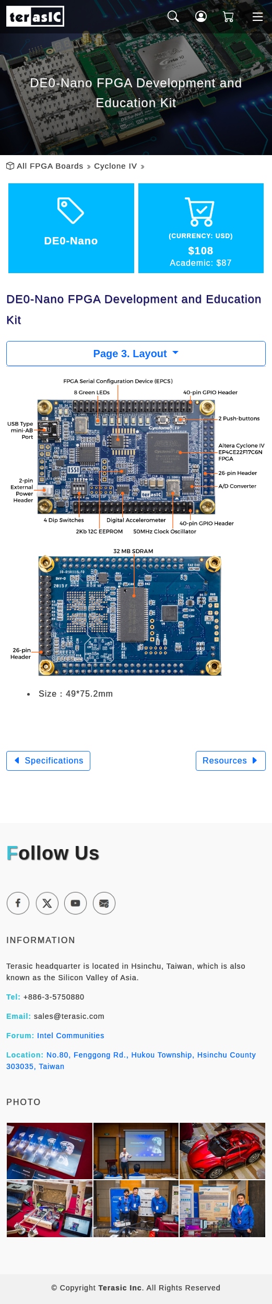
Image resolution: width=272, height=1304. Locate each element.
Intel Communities (70, 1035)
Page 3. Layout (131, 353)
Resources (231, 760)
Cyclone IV (115, 165)
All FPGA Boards (50, 165)
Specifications (48, 760)
